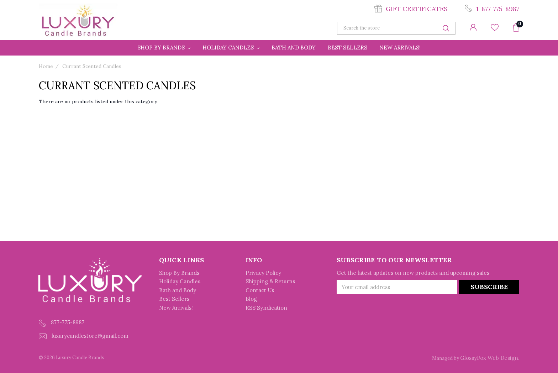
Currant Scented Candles (91, 66)
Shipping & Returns (270, 281)
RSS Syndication (266, 307)
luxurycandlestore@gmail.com (83, 335)
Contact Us (260, 290)
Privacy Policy (263, 272)
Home (46, 66)
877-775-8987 (61, 322)
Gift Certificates (417, 9)
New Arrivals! (400, 47)
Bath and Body (294, 47)
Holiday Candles (230, 47)
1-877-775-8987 (497, 9)
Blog (251, 298)
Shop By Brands (163, 47)
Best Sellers (347, 47)
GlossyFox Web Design (489, 357)
